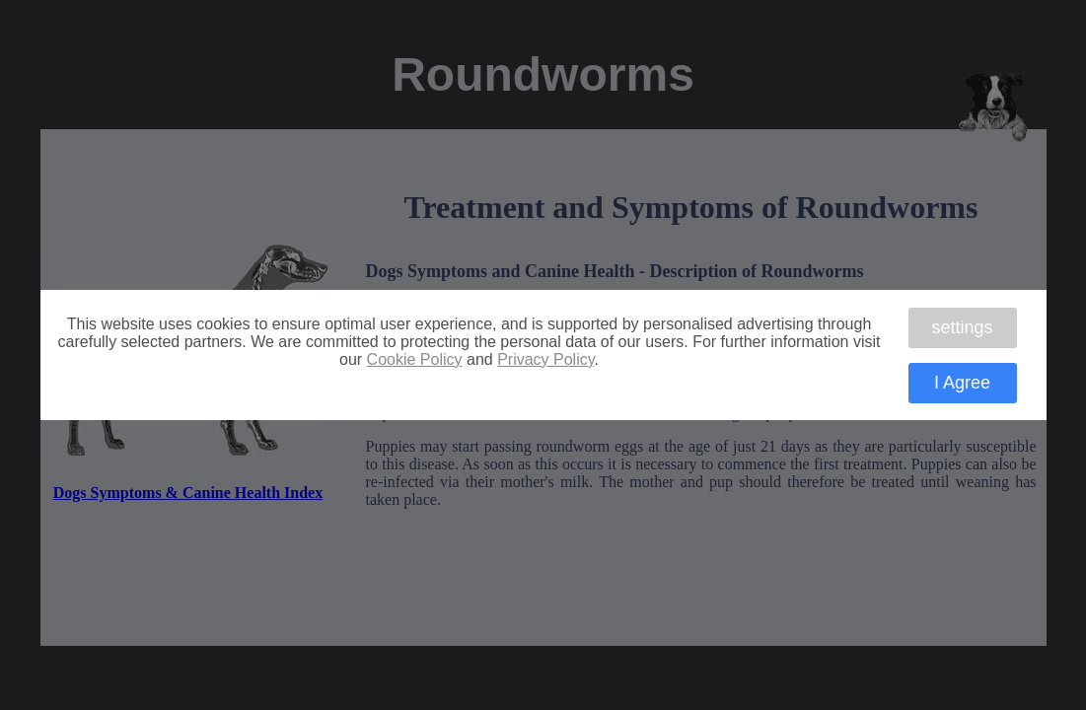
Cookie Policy (415, 359)
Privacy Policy (545, 359)
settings (961, 327)
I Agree (962, 382)
